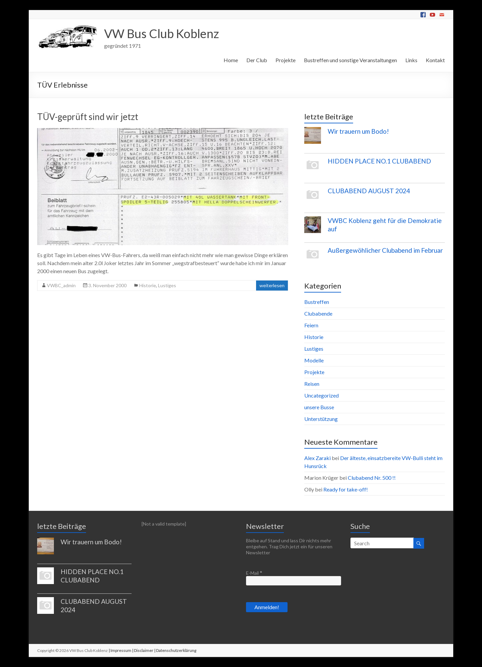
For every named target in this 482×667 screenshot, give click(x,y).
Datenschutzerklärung (176, 650)
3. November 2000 (107, 285)
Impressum (120, 650)
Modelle (314, 360)
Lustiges (167, 285)
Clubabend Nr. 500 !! (372, 477)
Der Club (256, 60)
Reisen (311, 383)
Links (411, 60)
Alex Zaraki (317, 458)
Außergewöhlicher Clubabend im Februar (385, 250)
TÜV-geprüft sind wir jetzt (87, 116)
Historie (147, 285)
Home (231, 60)
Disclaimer (143, 650)
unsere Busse (319, 407)
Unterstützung (321, 419)
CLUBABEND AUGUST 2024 (369, 191)
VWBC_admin (61, 285)
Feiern (311, 325)
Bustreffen (316, 302)
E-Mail (254, 573)
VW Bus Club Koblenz (161, 33)
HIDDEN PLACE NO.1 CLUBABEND (379, 161)
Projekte (285, 60)
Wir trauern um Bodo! (358, 131)
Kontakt (435, 60)
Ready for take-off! (345, 489)
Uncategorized (321, 395)
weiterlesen (272, 285)
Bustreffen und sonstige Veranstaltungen (350, 60)
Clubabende (318, 313)
